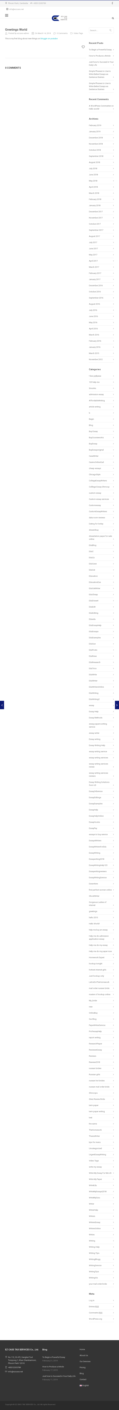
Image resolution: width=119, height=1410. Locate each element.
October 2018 (95, 150)
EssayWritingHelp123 (98, 865)
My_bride (93, 1000)
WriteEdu (93, 1185)
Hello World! (94, 924)
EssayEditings (95, 797)
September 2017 (96, 230)
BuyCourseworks (96, 437)
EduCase (93, 564)
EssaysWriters (95, 840)
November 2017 (96, 218)
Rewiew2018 (94, 1062)
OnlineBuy (93, 1013)
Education (93, 576)
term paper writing (97, 1111)
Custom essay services (99, 499)
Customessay (95, 505)
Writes (92, 1234)
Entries (94, 1306)
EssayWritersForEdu (97, 847)
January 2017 (94, 279)
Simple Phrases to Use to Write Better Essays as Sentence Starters (100, 74)
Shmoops (93, 1093)
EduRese (93, 656)
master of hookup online (99, 994)
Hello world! (94, 109)
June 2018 (93, 175)
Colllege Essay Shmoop (99, 487)
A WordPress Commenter (100, 106)
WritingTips (94, 1271)
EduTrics (92, 668)
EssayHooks (94, 822)
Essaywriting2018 (96, 859)
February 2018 (95, 199)
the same (93, 1124)
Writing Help (94, 1247)
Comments (95, 1313)
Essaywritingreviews (98, 871)
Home (82, 1349)
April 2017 (93, 261)
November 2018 (96, 144)
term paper (93, 1105)
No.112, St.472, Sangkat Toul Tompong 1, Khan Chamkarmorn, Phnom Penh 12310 (22, 1360)
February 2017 (95, 273)
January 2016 (94, 347)
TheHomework (95, 1130)
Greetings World (16, 29)
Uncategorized (95, 1148)
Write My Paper (95, 1179)
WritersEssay (94, 1222)
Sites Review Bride (97, 1099)
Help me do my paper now (100, 951)
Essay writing (94, 739)
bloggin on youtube (49, 38)
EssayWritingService (98, 877)
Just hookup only (96, 976)
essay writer (94, 733)
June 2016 (93, 316)
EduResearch (94, 662)
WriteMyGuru (94, 1198)
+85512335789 (39, 3)
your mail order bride (98, 1284)
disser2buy (94, 530)
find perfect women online (100, 890)
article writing (95, 407)
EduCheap (93, 594)
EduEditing (93, 613)
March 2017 (94, 267)
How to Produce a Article (99, 56)
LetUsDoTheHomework (99, 982)
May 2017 (93, 255)
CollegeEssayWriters (98, 481)
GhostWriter (94, 896)
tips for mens (95, 1142)
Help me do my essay (98, 945)
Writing (92, 1241)
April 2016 (93, 328)
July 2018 (93, 168)
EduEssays (93, 631)
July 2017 (93, 242)
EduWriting (93, 693)
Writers (92, 1216)
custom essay (95, 493)
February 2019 (95, 125)
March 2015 (94, 353)
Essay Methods (95, 718)
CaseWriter (93, 456)
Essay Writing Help (97, 745)
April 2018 (93, 187)
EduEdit (92, 607)
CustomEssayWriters (98, 511)
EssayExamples (95, 803)
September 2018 (96, 156)
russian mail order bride (99, 1087)
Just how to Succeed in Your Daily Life (58, 1376)
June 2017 (93, 248)
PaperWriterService (97, 1025)
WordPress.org (95, 1319)
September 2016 (96, 298)
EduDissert (93, 601)
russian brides (95, 1068)
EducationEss (95, 582)
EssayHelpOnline (96, 816)
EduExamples (95, 637)
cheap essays (95, 468)
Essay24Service (95, 791)
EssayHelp (93, 810)
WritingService (95, 1265)
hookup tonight (95, 963)
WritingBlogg (94, 1259)
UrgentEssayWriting (97, 1154)
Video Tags (94, 1161)
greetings (93, 911)
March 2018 (94, 193)
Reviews (92, 1056)
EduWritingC (94, 699)
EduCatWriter (94, 588)
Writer (91, 1204)
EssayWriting (94, 853)
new (91, 1007)
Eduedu (92, 619)
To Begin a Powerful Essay (100, 50)
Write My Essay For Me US (100, 1173)
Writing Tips (94, 1253)
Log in (91, 1300)
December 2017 (96, 211)
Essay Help (94, 711)
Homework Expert (96, 957)
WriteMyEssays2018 (97, 1191)
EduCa (92, 557)
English (84, 1385)
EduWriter (93, 681)
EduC (91, 551)
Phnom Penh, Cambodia (18, 3)
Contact (83, 1379)
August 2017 (94, 236)
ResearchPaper (95, 1044)
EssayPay (93, 828)
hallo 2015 (93, 917)
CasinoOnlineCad (96, 462)
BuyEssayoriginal (96, 450)
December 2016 (96, 285)
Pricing (82, 1367)
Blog (91, 425)
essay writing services (98, 758)
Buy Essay (93, 431)
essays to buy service (98, 834)
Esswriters (93, 884)
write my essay (95, 1167)
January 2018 (94, 205)
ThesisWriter (94, 1136)
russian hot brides (97, 1081)
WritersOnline (95, 1228)
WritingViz (93, 1278)
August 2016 (94, 304)
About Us (84, 1355)
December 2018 (96, 138)
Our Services (85, 1361)
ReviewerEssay (95, 1050)
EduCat (92, 570)
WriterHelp (93, 1210)
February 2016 (95, 341)
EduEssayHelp (95, 625)
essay (91, 705)
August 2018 (94, 162)
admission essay (96, 394)
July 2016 (93, 310)
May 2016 (93, 322)
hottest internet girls (97, 970)
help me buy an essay (98, 930)
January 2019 (94, 131)
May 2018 (93, 181)
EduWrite (93, 674)
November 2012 (96, 359)
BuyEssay (93, 444)
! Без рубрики (95, 376)
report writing (95, 1037)
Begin (91, 419)
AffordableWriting (97, 400)
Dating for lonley (96, 524)
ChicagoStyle (94, 474)
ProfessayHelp (95, 1031)
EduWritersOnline (96, 687)
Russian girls (94, 1074)
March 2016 (94, 335)
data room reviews (97, 517)
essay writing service (98, 751)
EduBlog (92, 545)
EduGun (92, 644)
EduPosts (93, 650)
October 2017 (95, 224)
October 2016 (95, 292)
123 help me (94, 382)
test (90, 1117)
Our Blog (92, 1019)
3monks (92, 388)
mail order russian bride (99, 988)
